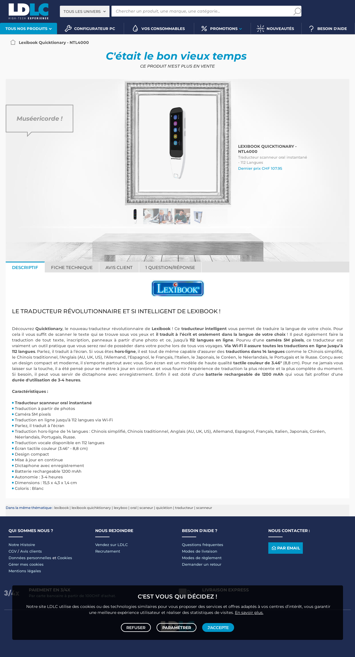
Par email (285, 548)
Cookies (64, 557)
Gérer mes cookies (26, 564)
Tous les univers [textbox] (82, 11)
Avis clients (31, 551)
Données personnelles (30, 557)
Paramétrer (176, 626)
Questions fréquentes (202, 544)
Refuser (137, 626)
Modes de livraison (199, 551)
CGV (13, 551)
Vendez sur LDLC (111, 544)
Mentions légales (25, 571)
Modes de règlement (202, 557)
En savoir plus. (249, 609)
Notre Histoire (22, 544)
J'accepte (217, 626)
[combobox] (84, 11)
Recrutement (107, 551)
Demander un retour (201, 564)
